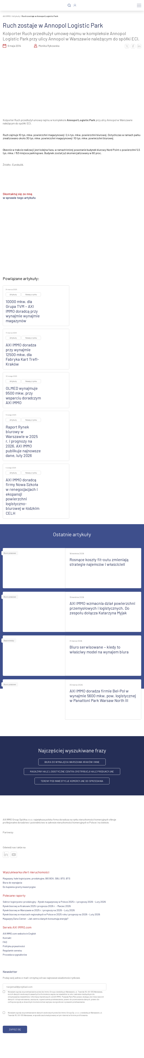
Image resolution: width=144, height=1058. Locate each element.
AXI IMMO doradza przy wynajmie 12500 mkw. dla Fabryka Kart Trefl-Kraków (22, 354)
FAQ (5, 942)
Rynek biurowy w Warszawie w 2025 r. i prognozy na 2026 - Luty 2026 (39, 910)
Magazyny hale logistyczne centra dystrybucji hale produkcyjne (72, 771)
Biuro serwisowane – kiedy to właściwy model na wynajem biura (99, 649)
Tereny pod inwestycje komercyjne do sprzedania (72, 781)
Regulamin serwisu (12, 950)
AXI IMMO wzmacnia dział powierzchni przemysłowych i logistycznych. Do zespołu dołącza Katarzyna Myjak (102, 608)
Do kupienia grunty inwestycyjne (19, 886)
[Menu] (139, 5)
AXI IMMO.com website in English (19, 933)
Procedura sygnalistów (15, 954)
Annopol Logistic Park (81, 120)
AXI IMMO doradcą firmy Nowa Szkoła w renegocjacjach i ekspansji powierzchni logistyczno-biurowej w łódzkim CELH (22, 496)
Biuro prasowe (10, 553)
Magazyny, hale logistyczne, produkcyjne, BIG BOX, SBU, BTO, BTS (36, 878)
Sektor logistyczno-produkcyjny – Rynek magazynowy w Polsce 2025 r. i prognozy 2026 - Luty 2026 (54, 901)
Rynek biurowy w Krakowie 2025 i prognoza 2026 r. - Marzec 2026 (37, 906)
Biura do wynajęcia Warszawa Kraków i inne (72, 762)
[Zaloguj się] (75, 5)
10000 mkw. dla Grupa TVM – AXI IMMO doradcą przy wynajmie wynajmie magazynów (23, 311)
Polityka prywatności (14, 946)
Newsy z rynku (31, 294)
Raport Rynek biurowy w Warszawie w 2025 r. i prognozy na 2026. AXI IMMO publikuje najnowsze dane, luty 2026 (23, 441)
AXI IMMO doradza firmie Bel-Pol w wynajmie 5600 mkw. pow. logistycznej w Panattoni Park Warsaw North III (103, 695)
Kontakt (7, 937)
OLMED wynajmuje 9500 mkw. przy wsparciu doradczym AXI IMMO (23, 395)
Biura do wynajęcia (12, 882)
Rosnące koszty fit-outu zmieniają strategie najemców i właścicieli (99, 562)
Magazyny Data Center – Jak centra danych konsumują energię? (35, 918)
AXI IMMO (7, 16)
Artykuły (16, 16)
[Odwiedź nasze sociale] (6, 855)
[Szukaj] (69, 5)
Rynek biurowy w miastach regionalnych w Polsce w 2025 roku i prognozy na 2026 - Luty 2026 (51, 914)
